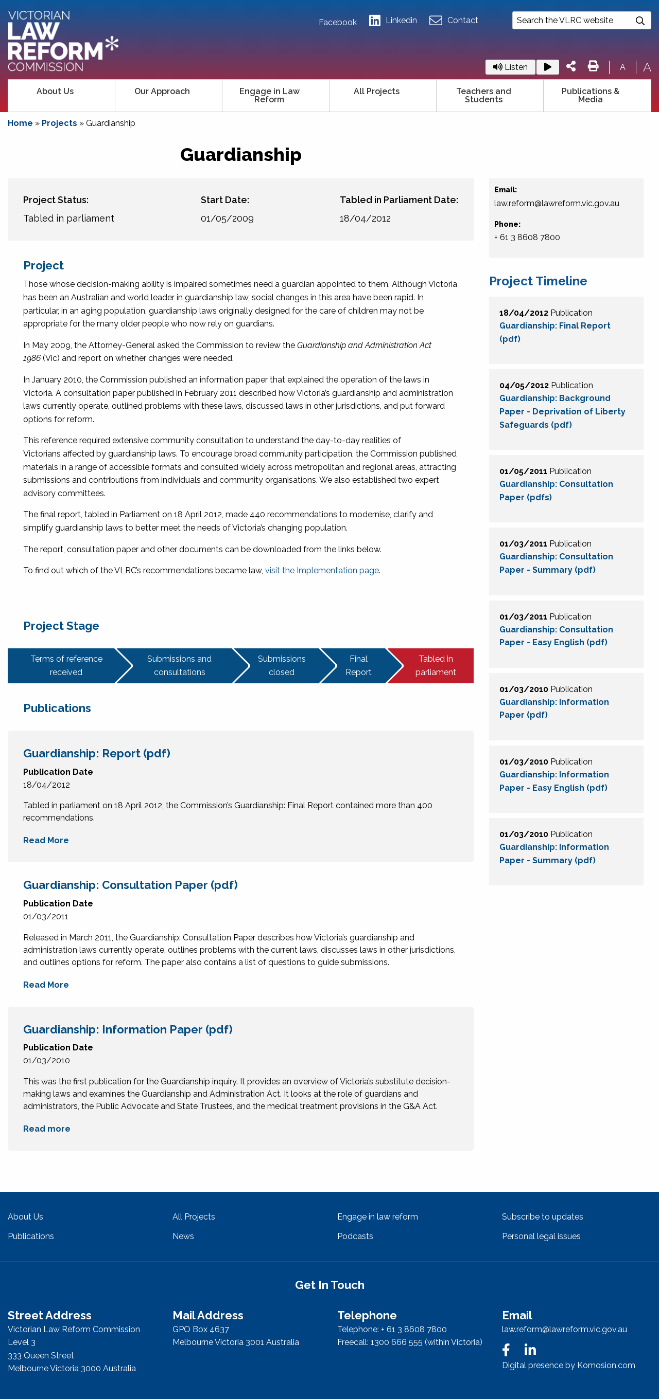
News (183, 1236)
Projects (59, 123)
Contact (453, 20)
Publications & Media (590, 95)
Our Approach (162, 91)
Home (20, 123)
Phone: (507, 224)
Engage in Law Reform (269, 95)
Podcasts (355, 1236)
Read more (47, 1129)
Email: (505, 190)
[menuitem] (61, 96)
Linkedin (393, 20)
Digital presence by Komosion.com (568, 1365)
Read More (46, 840)
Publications (31, 1236)
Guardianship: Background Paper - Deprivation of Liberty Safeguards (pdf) (562, 411)
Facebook (338, 23)
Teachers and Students (483, 95)
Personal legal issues (541, 1236)
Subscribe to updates (542, 1217)
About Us (55, 91)
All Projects (377, 91)
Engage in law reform (377, 1217)
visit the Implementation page (322, 570)
